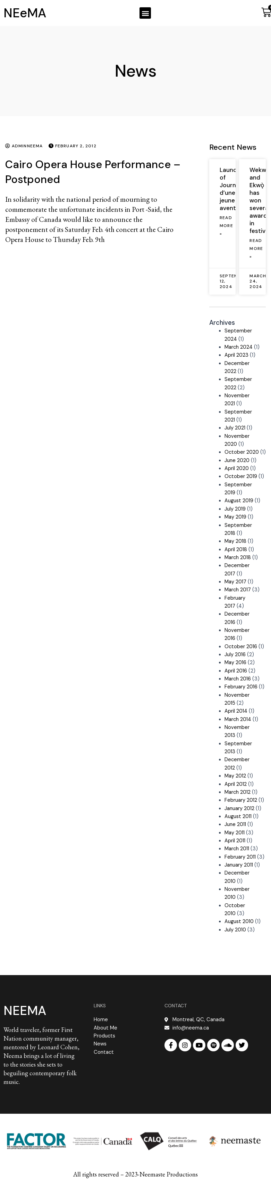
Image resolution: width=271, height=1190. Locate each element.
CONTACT (175, 1005)
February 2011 (240, 857)
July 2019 (235, 509)
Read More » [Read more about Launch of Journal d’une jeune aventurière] (226, 226)
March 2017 (238, 590)
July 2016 (235, 654)
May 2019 (235, 517)
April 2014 (236, 711)
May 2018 (235, 541)
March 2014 (238, 719)
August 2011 (238, 816)
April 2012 (236, 784)
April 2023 (236, 355)
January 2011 (239, 865)
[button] (145, 13)
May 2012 (235, 776)
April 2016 (236, 671)
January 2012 (239, 808)
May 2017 (235, 582)
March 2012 (238, 792)
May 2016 (235, 662)
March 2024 (239, 347)
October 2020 (242, 452)
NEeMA (24, 13)
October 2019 (241, 476)
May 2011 (235, 832)
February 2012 (241, 800)
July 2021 (235, 428)
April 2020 (237, 468)
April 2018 (236, 549)
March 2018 (238, 557)
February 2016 (241, 687)
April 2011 (235, 840)
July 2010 (235, 930)
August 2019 (239, 500)
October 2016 (241, 646)
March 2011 (237, 848)
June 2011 (235, 824)
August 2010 (239, 921)
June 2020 (237, 460)
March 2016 (238, 679)
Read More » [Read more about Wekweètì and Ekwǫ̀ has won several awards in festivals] (256, 249)
